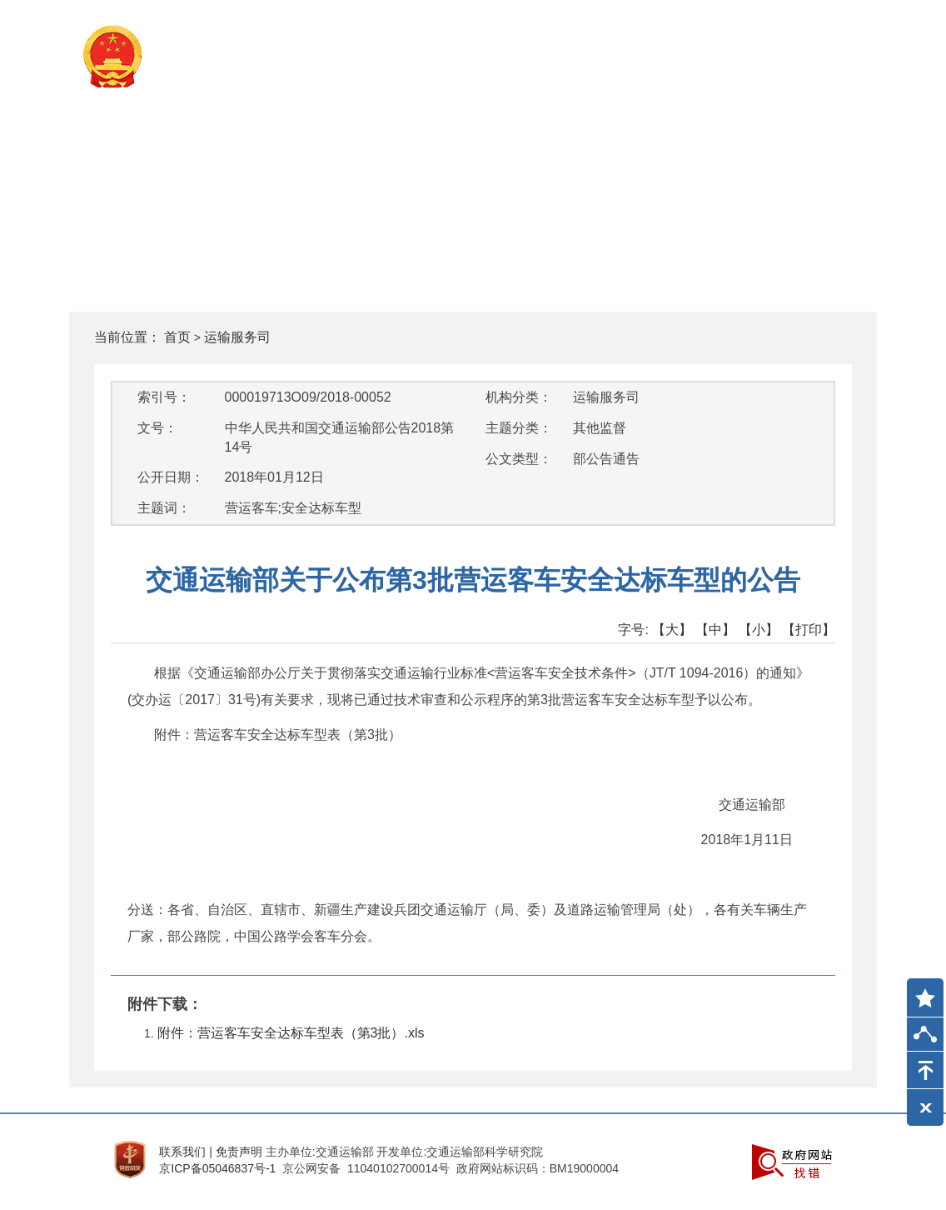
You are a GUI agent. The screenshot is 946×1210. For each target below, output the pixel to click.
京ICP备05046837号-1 (217, 1168)
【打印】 (808, 629)
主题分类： (518, 428)
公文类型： (518, 459)
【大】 (672, 629)
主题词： (164, 508)
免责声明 (239, 1151)
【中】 (715, 629)
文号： (157, 428)
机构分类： (518, 397)
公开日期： (170, 477)
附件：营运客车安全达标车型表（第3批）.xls (291, 1033)
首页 (177, 337)
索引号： (164, 397)
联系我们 (182, 1151)
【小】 (759, 629)
